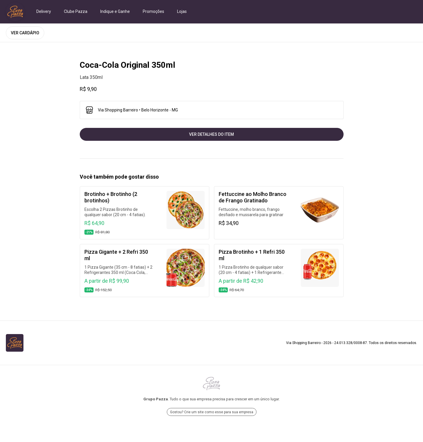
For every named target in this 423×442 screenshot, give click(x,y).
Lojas (182, 11)
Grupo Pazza (155, 399)
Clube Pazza (75, 11)
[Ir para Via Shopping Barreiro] (15, 11)
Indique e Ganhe (115, 11)
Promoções (153, 11)
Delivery (43, 11)
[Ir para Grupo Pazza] (211, 383)
